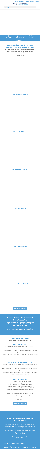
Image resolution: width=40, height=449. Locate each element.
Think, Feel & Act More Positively (20, 64)
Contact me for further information (20, 308)
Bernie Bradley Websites (21, 448)
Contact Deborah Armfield (20, 363)
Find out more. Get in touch (20, 223)
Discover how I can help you (20, 128)
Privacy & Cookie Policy (30, 446)
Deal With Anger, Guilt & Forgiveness (20, 71)
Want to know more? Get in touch (20, 285)
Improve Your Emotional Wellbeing (20, 103)
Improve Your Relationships (20, 96)
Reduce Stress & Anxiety (20, 88)
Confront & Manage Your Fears (20, 79)
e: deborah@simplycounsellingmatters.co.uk (11, 384)
